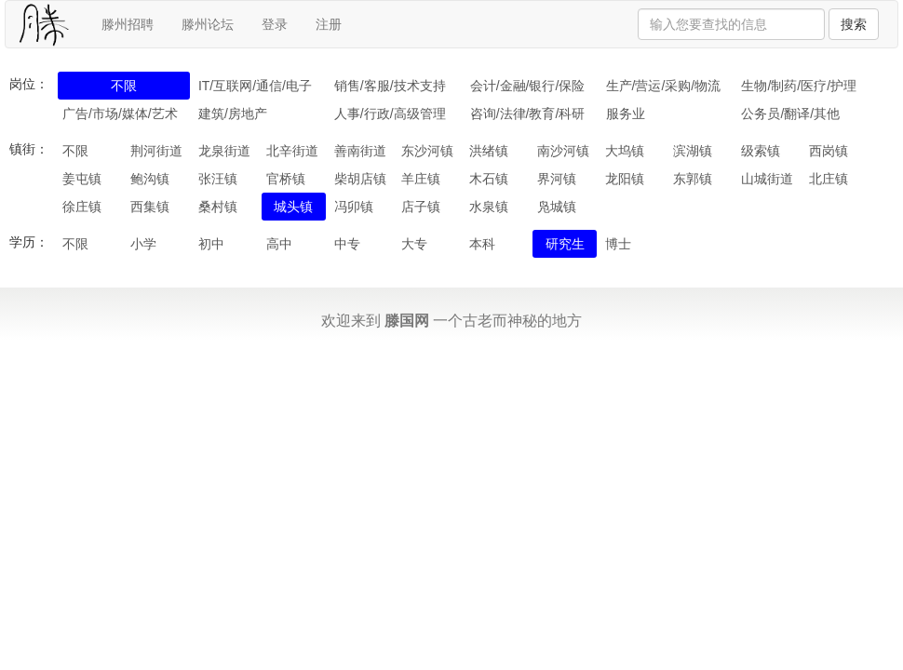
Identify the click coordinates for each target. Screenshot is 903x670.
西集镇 (149, 206)
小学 (143, 243)
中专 (347, 243)
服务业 (625, 113)
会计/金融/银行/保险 (528, 85)
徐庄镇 (81, 206)
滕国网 (406, 320)
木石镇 (488, 178)
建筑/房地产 (232, 113)
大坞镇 (624, 150)
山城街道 (767, 178)
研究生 (565, 243)
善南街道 (360, 150)
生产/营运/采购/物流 (663, 85)
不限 (124, 85)
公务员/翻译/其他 (790, 113)
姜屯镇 (81, 178)
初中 (211, 243)
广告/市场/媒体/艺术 (120, 113)
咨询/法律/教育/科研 (528, 113)
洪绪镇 (488, 150)
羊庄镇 (420, 178)
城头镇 (293, 206)
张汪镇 (217, 178)
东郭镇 (692, 178)
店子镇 (420, 206)
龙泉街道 (224, 150)
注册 (329, 24)
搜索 (854, 24)
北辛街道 (292, 150)
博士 (618, 243)
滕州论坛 (208, 24)
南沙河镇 (563, 150)
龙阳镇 (624, 178)
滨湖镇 (692, 150)
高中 (279, 243)
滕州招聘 (127, 24)
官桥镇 (285, 178)
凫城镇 (556, 206)
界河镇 (556, 178)
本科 (482, 243)
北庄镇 (828, 178)
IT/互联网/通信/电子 (255, 85)
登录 (275, 24)
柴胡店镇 (360, 178)
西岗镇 (828, 150)
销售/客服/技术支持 (390, 85)
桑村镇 (217, 206)
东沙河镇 (427, 150)
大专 (414, 243)
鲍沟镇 (149, 178)
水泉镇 (488, 206)
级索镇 (760, 150)
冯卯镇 (353, 206)
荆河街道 (156, 150)
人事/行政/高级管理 (390, 113)
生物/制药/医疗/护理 (798, 85)
